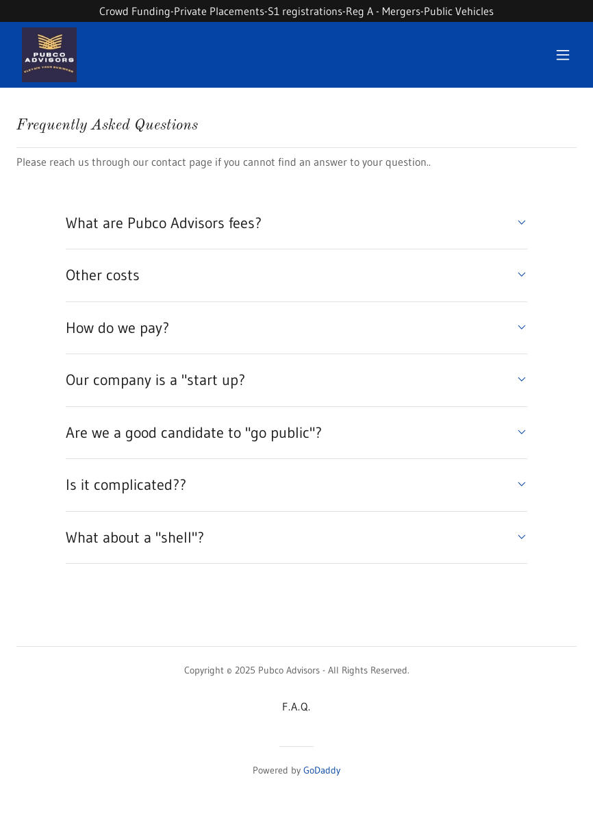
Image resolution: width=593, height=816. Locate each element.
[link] (49, 54)
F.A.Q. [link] (296, 706)
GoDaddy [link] (321, 770)
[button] (563, 55)
